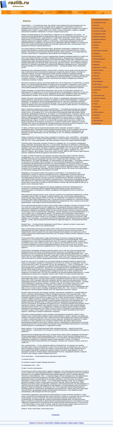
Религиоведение (98, 81)
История (96, 47)
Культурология (98, 56)
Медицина (97, 64)
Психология (97, 78)
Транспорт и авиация (100, 98)
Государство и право (99, 33)
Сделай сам (97, 89)
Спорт (95, 92)
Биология (96, 25)
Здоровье (96, 45)
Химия (95, 109)
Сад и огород (97, 84)
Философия (97, 106)
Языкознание (97, 123)
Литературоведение (99, 59)
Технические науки (99, 95)
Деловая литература (99, 36)
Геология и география (100, 31)
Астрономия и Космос (100, 22)
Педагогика (97, 73)
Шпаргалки (97, 115)
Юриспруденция (98, 120)
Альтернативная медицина (101, 19)
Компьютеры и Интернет (101, 50)
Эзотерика (97, 118)
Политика (96, 75)
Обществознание (98, 70)
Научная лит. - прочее (100, 67)
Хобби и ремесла (98, 112)
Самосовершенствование (101, 87)
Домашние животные (100, 39)
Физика (96, 103)
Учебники (96, 101)
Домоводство (97, 42)
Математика (97, 61)
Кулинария (97, 53)
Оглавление (55, 415)
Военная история (98, 28)
